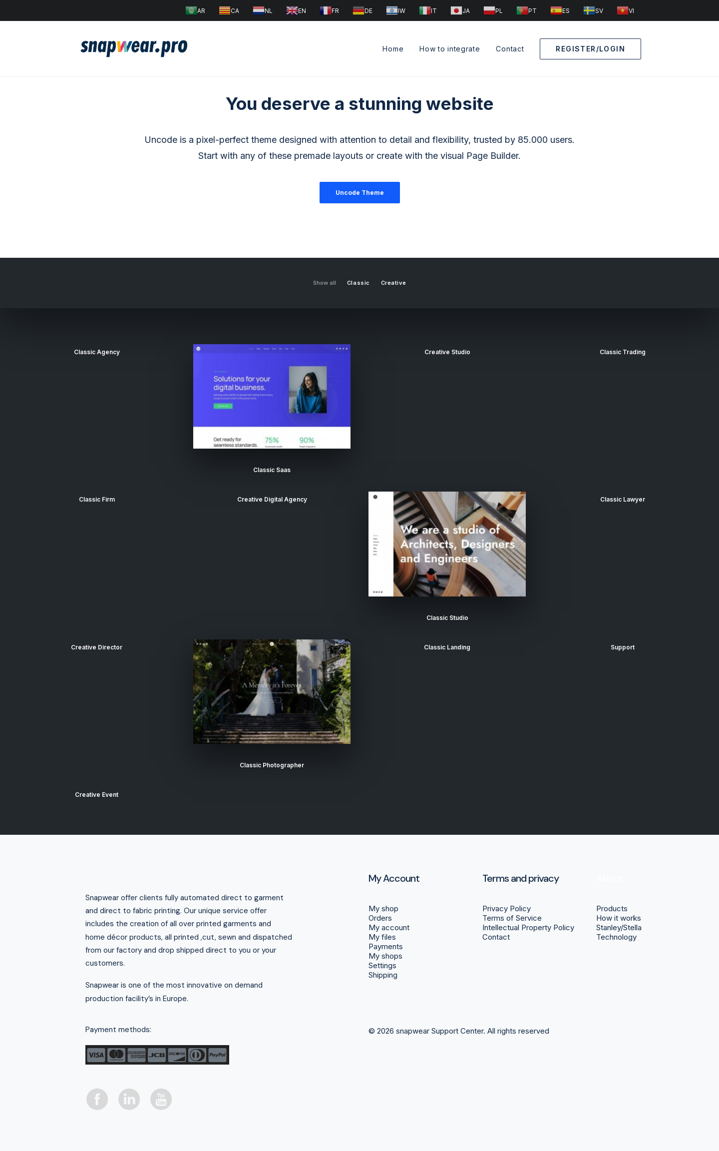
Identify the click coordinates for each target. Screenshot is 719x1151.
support (623, 647)
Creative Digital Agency (272, 499)
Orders (380, 918)
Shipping (382, 975)
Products (612, 908)
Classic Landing (447, 647)
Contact (510, 48)
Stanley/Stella (619, 927)
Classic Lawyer (622, 499)
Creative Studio (447, 352)
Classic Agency (97, 352)
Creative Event (96, 794)
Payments (385, 946)
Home (392, 48)
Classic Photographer (272, 765)
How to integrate (449, 48)
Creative (393, 283)
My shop (383, 908)
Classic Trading (623, 352)
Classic (358, 283)
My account (388, 927)
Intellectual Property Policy (528, 927)
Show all (324, 283)
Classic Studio (447, 617)
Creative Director (96, 647)
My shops (385, 956)
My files (382, 937)
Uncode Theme (360, 192)
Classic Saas (272, 470)
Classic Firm (97, 499)
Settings (382, 965)
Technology (616, 937)
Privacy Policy (506, 908)
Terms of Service (512, 918)
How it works (618, 918)
